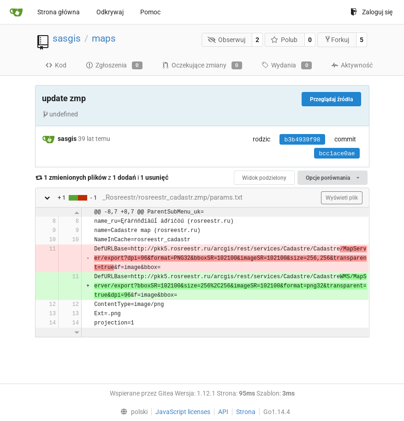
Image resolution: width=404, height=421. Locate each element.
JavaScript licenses (182, 411)
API (223, 411)
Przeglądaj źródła (331, 99)
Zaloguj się (371, 12)
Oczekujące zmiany (202, 65)
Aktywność (352, 65)
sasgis (67, 38)
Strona (245, 411)
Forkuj (336, 39)
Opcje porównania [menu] (332, 178)
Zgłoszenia (114, 65)
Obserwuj (226, 39)
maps (104, 38)
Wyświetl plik (342, 198)
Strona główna (58, 12)
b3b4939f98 (302, 139)
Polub (284, 39)
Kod (55, 65)
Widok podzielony (264, 178)
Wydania (286, 65)
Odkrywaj (110, 12)
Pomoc (150, 12)
